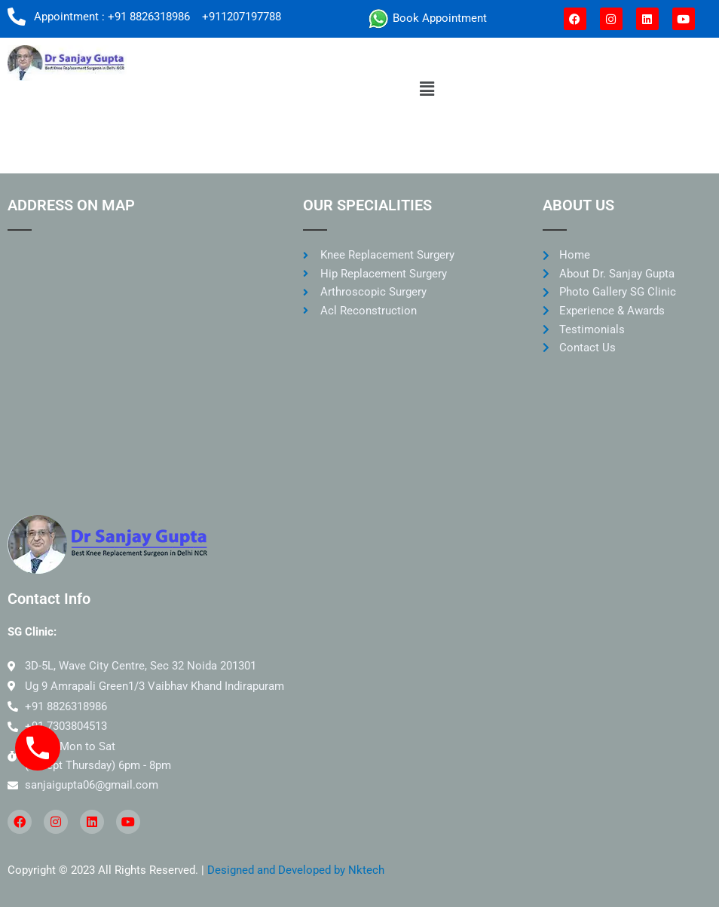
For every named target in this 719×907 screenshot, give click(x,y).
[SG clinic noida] (140, 359)
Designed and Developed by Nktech (295, 870)
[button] (426, 89)
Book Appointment (438, 18)
